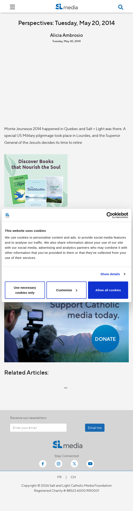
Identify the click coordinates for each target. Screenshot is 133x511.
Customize (66, 290)
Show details (110, 274)
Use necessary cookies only (25, 290)
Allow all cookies (108, 290)
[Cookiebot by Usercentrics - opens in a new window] (109, 215)
